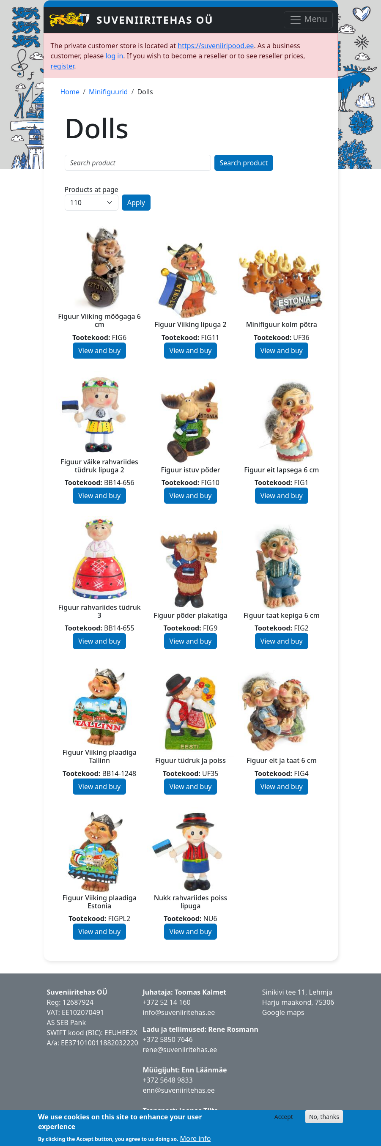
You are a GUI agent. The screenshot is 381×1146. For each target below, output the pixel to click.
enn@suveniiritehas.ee (178, 1090)
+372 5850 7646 (167, 1039)
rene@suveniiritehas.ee (180, 1049)
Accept (283, 1117)
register (62, 66)
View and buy (99, 350)
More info (195, 1138)
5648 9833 (177, 1080)
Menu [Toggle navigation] (308, 19)
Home (70, 91)
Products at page (91, 189)
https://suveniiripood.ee (216, 45)
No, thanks (324, 1117)
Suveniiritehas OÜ (155, 20)
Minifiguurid (108, 91)
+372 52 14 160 (166, 1002)
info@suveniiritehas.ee (179, 1012)
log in (114, 55)
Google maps (283, 1012)
